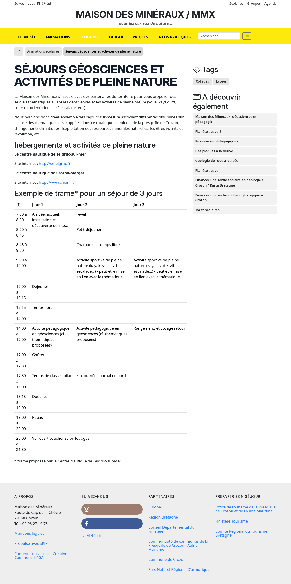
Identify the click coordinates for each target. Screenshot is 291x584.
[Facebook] (38, 3)
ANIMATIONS (57, 37)
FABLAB (116, 37)
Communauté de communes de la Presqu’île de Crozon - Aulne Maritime (178, 545)
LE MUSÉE (27, 37)
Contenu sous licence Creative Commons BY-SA (40, 555)
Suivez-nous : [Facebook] (24, 3)
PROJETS (140, 37)
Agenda (270, 3)
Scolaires (236, 3)
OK (246, 36)
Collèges (202, 81)
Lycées (221, 81)
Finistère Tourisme (231, 521)
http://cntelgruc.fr (55, 163)
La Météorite (92, 535)
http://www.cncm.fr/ (57, 182)
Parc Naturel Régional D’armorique (179, 569)
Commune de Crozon (167, 559)
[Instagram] (43, 3)
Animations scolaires (43, 51)
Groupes (254, 3)
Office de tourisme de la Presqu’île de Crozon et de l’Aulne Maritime (245, 509)
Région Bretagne (163, 517)
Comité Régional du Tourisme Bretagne (241, 533)
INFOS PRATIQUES (174, 37)
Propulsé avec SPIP (31, 543)
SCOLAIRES (89, 37)
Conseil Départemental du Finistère (171, 529)
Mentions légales (29, 533)
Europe (154, 507)
